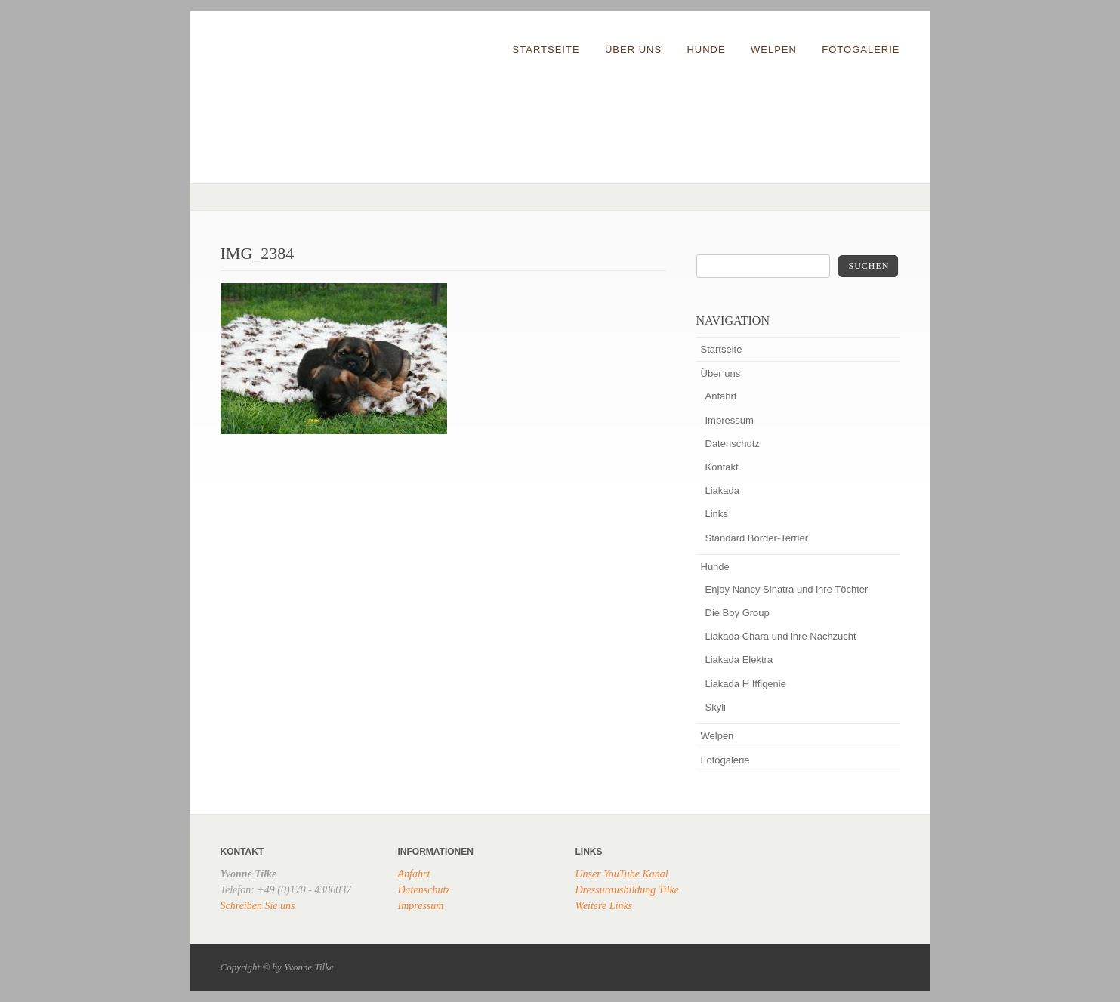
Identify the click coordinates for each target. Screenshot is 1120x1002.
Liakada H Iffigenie (745, 683)
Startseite (546, 49)
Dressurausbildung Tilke (627, 890)
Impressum (729, 420)
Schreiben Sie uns (258, 905)
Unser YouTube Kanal (621, 874)
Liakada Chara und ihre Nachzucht (780, 636)
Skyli (715, 707)
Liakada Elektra (739, 659)
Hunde (706, 49)
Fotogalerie (860, 49)
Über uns (633, 49)
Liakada (722, 490)
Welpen (774, 49)
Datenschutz (732, 443)
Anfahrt (721, 396)
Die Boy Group (737, 612)
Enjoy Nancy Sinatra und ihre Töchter (787, 589)
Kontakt (722, 467)
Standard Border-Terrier (757, 538)
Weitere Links (604, 905)
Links (716, 513)
